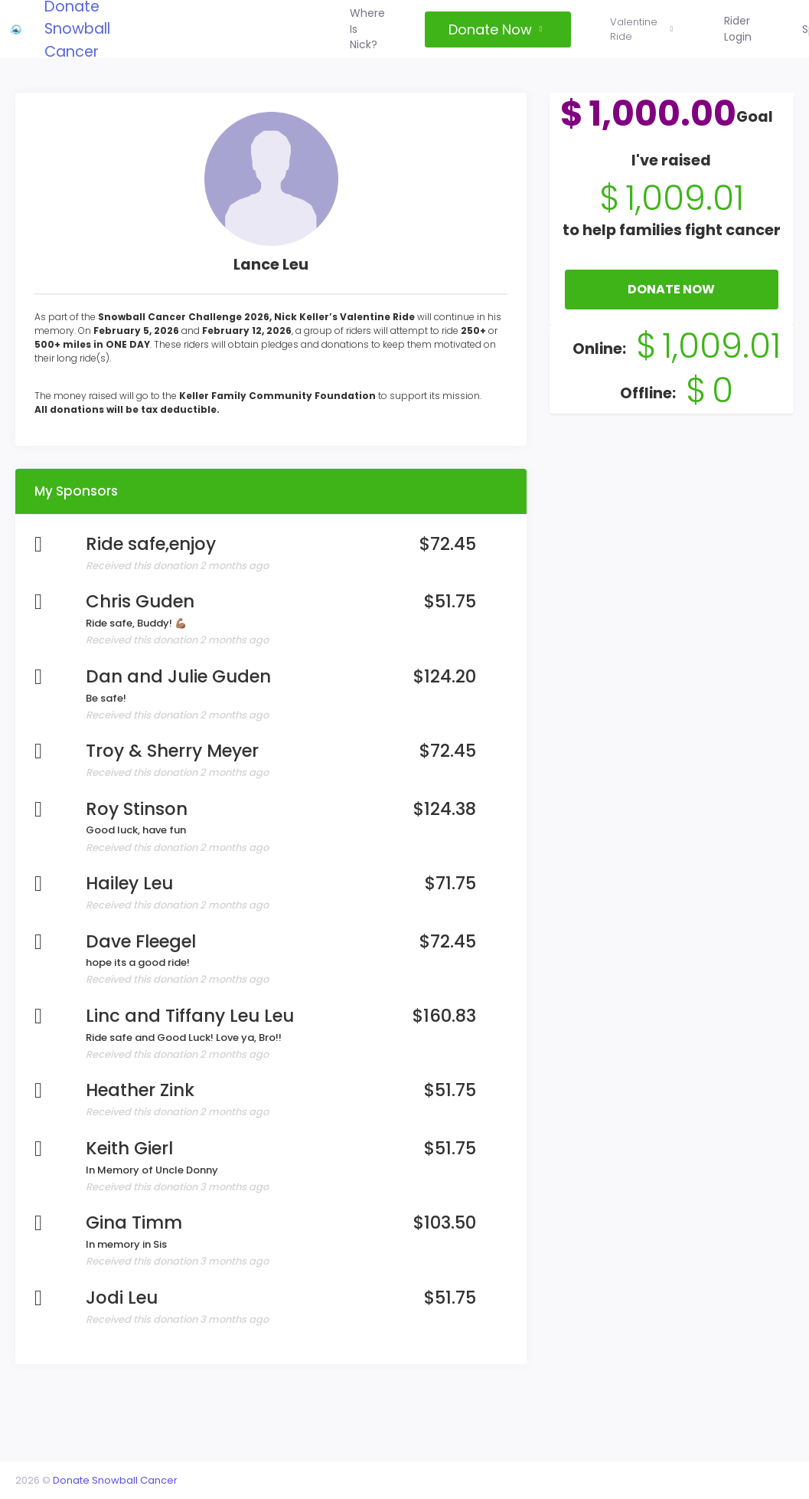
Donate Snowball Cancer (122, 1476)
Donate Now (666, 309)
